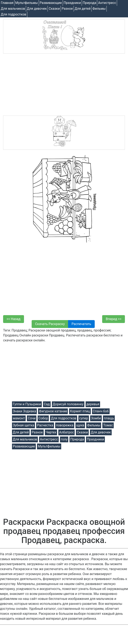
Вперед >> (113, 319)
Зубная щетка (23, 425)
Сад (47, 404)
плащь (109, 418)
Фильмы (99, 9)
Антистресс (107, 3)
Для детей (83, 9)
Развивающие (51, 3)
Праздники (72, 3)
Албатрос (66, 432)
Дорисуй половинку (68, 404)
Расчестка (45, 425)
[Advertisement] (64, 85)
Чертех (51, 432)
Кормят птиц (80, 411)
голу (64, 439)
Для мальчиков (13, 9)
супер (83, 418)
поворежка (64, 425)
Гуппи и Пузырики (27, 404)
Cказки (54, 9)
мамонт (19, 418)
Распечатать (81, 324)
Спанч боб (101, 411)
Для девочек (37, 9)
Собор (43, 418)
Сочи (31, 418)
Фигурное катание (53, 411)
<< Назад (13, 319)
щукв (80, 425)
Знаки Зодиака (24, 411)
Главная (7, 3)
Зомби (96, 418)
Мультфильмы (26, 3)
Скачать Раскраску (50, 324)
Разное (67, 9)
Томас (108, 425)
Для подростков (13, 14)
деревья (92, 404)
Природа (89, 3)
